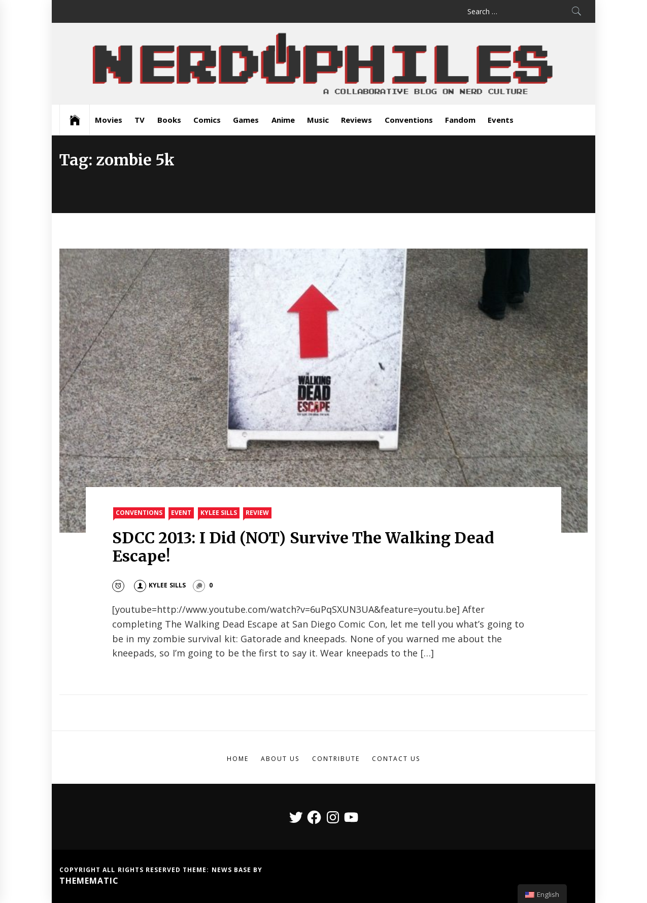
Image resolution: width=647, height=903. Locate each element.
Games (246, 120)
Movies (108, 120)
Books (169, 120)
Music (318, 120)
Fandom (460, 120)
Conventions (409, 120)
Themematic (89, 880)
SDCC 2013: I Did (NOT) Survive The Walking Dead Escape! (303, 547)
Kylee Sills (218, 512)
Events (501, 120)
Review (257, 512)
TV (139, 120)
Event (181, 512)
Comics (207, 120)
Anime (283, 120)
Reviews (356, 120)
